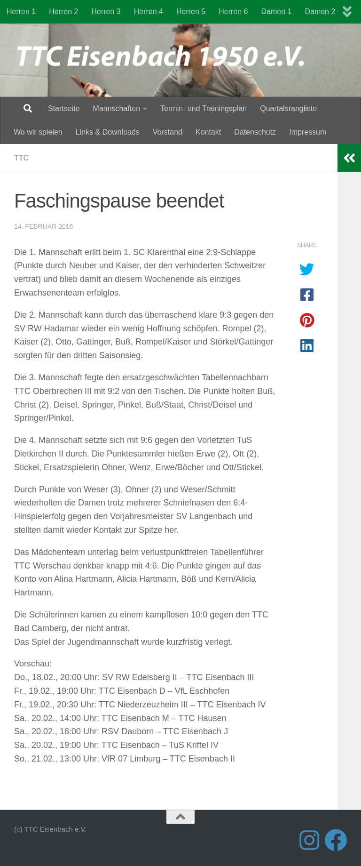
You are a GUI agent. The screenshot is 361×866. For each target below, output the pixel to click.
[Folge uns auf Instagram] (309, 840)
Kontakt (208, 132)
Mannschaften (117, 108)
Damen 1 (276, 12)
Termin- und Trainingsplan (203, 108)
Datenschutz (255, 132)
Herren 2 (63, 12)
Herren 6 (233, 12)
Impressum (307, 132)
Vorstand (167, 132)
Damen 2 (320, 12)
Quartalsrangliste (288, 108)
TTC (21, 158)
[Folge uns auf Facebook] (335, 840)
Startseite (64, 108)
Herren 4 (148, 12)
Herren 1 (21, 12)
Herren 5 (190, 12)
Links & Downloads (108, 132)
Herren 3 (106, 12)
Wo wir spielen (38, 132)
